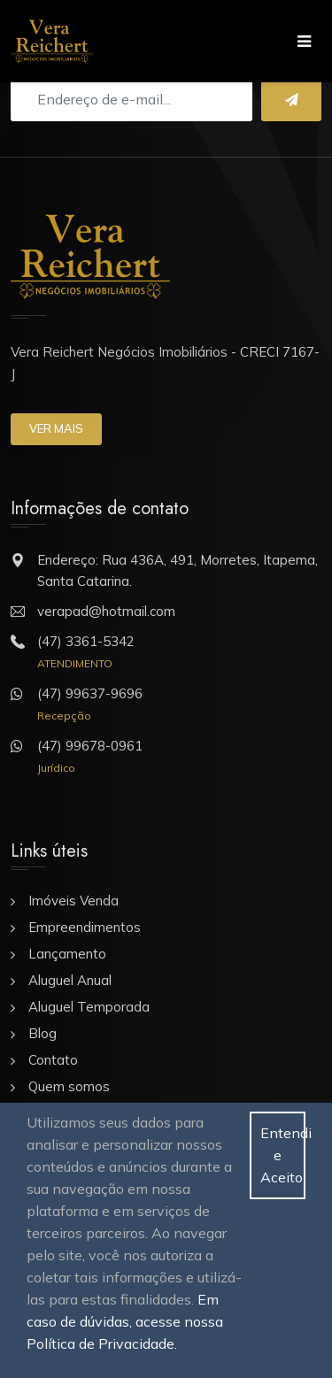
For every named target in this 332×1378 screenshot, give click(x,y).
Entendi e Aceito (282, 1155)
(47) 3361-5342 (86, 641)
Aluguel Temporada (89, 1006)
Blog (42, 1033)
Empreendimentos (84, 927)
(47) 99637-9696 (90, 693)
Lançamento (67, 953)
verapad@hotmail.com (106, 611)
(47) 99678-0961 (90, 745)
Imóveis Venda (73, 900)
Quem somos (69, 1086)
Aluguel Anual (70, 980)
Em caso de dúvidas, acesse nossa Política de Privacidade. (125, 1321)
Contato (53, 1059)
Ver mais (56, 428)
